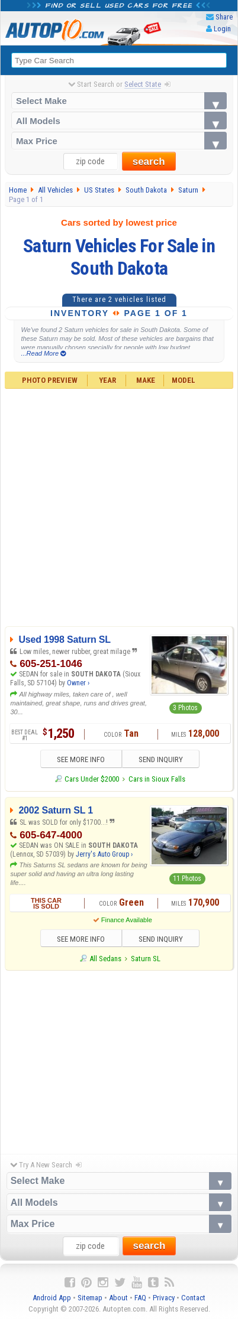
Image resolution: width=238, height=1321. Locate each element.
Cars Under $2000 (92, 779)
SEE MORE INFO (81, 759)
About (118, 1297)
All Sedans (105, 958)
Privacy (164, 1297)
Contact (193, 1297)
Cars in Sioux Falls (156, 779)
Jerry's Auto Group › (104, 854)
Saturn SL (145, 958)
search (149, 161)
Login (222, 28)
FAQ (140, 1297)
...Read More (43, 353)
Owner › (78, 683)
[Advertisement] (111, 506)
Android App (52, 1297)
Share (224, 16)
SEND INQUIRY (161, 759)
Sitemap (90, 1297)
